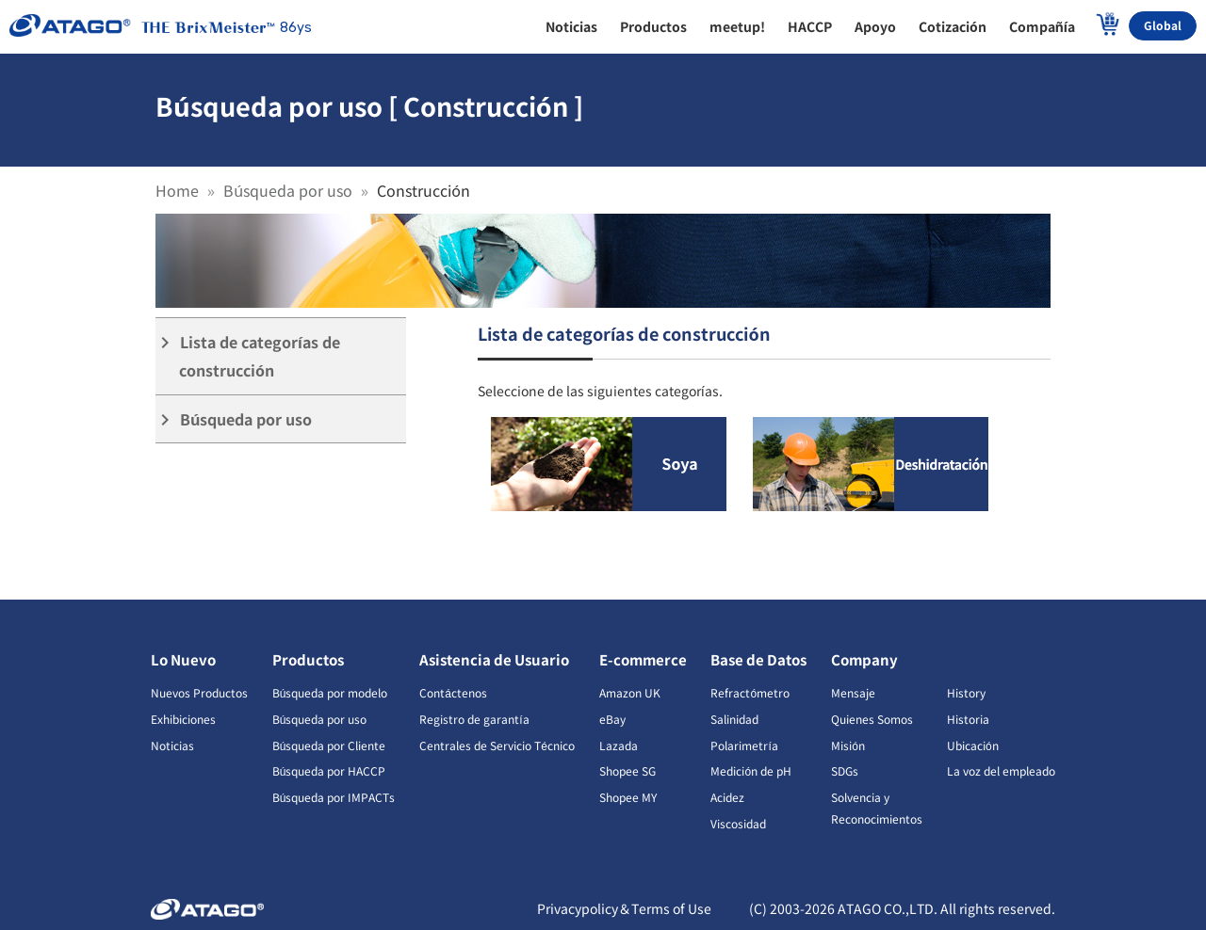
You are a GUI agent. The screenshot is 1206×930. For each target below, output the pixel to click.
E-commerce (643, 659)
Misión (848, 745)
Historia (968, 719)
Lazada (618, 745)
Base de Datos (758, 659)
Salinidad (734, 719)
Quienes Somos (872, 719)
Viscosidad (738, 823)
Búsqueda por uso (287, 190)
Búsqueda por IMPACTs (334, 797)
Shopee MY (628, 797)
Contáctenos (453, 692)
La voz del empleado (1001, 770)
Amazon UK (629, 692)
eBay (612, 719)
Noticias (172, 745)
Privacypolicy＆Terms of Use (624, 908)
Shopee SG (627, 770)
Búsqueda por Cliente (329, 745)
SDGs (844, 770)
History (966, 692)
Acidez (727, 797)
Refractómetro (750, 692)
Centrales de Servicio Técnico (497, 745)
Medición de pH (750, 770)
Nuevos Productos (199, 692)
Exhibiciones (183, 719)
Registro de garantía (474, 719)
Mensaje (853, 692)
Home (177, 190)
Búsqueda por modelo (330, 692)
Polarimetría (743, 745)
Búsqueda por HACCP (329, 770)
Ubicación (973, 745)
